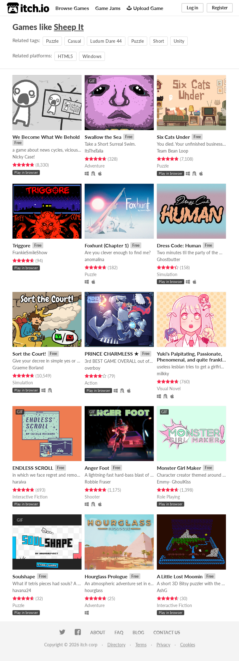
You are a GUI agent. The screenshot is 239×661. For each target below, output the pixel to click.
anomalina (94, 259)
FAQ (119, 632)
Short (158, 41)
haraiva (19, 481)
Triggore (21, 245)
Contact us (166, 632)
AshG (162, 590)
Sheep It (69, 27)
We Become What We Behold (46, 137)
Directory (116, 644)
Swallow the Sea (103, 137)
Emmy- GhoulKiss (174, 481)
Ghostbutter (168, 259)
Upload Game (145, 8)
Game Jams (107, 8)
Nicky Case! (23, 156)
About (97, 632)
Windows (91, 56)
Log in (192, 7)
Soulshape (23, 576)
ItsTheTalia (94, 150)
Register (219, 7)
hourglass (94, 590)
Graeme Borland (28, 367)
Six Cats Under (173, 137)
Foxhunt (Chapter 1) (107, 245)
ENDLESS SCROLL (32, 468)
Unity (179, 41)
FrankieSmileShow (29, 252)
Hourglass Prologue (106, 576)
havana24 (21, 590)
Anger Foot (97, 468)
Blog (138, 632)
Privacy (163, 644)
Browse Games (72, 8)
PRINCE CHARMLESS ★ (111, 354)
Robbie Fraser (98, 481)
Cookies (187, 644)
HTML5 (65, 56)
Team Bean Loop (172, 150)
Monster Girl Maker (179, 468)
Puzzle (52, 41)
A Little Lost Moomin (180, 576)
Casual (74, 41)
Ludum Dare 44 (106, 41)
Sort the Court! (29, 354)
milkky (163, 373)
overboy (92, 368)
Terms (141, 644)
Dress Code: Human (179, 245)
